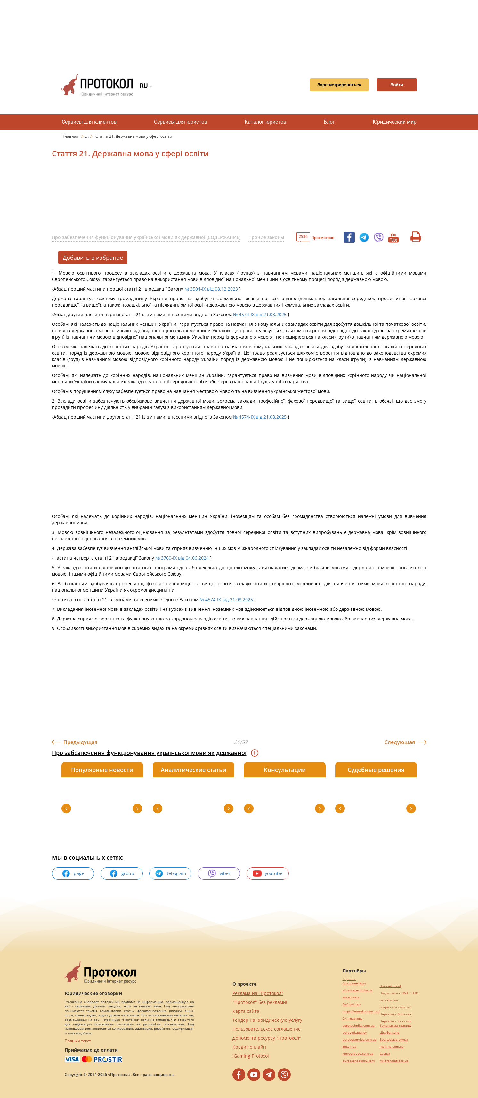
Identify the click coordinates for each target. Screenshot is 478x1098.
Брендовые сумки (394, 1039)
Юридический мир (395, 122)
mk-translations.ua (394, 1061)
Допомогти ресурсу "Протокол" (266, 1038)
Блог (329, 122)
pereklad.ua (389, 1000)
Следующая (400, 742)
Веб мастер (352, 1004)
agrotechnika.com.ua (359, 1025)
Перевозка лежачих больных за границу (395, 1023)
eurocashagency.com (359, 1061)
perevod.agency (355, 1032)
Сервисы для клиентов (89, 122)
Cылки (385, 1054)
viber (219, 873)
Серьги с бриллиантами (354, 981)
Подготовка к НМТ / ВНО (399, 993)
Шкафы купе (389, 1032)
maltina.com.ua (392, 1047)
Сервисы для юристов (180, 122)
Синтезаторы (353, 1018)
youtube (267, 873)
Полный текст (78, 1041)
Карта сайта (245, 1011)
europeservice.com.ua (360, 1039)
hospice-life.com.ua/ (395, 1007)
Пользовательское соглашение (266, 1029)
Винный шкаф (390, 986)
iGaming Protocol (250, 1056)
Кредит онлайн (249, 1047)
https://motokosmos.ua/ (361, 1011)
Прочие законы (266, 237)
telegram (170, 873)
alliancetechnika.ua (358, 990)
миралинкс (351, 997)
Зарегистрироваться (333, 85)
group (121, 873)
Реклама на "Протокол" (257, 993)
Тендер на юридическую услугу (267, 1020)
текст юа (349, 1047)
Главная (71, 136)
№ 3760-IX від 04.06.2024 (182, 558)
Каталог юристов (265, 122)
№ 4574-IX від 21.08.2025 (260, 314)
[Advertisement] (239, 32)
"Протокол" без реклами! (259, 1002)
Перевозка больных (395, 1014)
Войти (394, 85)
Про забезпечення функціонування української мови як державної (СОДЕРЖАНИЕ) (146, 237)
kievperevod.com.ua (358, 1054)
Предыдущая (80, 742)
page (72, 873)
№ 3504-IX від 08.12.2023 (211, 289)
